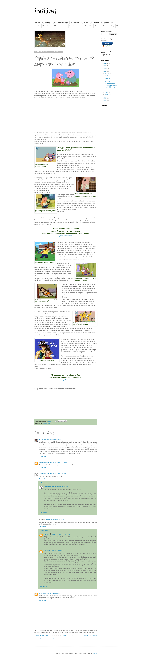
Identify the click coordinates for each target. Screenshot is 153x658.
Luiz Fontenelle (44, 462)
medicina (96, 22)
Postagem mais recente (42, 635)
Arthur (41, 439)
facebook (76, 22)
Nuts (106, 75)
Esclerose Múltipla (62, 22)
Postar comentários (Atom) (48, 639)
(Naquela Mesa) (65, 380)
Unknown (47, 550)
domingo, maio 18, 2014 (58, 550)
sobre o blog (110, 26)
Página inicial (66, 635)
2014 (105, 71)
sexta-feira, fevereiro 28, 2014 (55, 519)
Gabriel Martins (44, 473)
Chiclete (107, 81)
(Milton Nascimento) (65, 236)
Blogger (94, 653)
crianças (37, 22)
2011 (105, 63)
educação (48, 22)
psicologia (49, 26)
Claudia (46, 534)
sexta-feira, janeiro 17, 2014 (58, 462)
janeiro (107, 73)
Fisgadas (107, 78)
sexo (99, 26)
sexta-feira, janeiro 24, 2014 (58, 473)
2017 (105, 101)
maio (106, 92)
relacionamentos (77, 26)
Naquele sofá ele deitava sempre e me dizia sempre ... (111, 86)
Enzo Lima (42, 593)
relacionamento (62, 26)
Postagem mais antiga (90, 635)
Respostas (44, 483)
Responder (42, 456)
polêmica (37, 26)
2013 (105, 68)
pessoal (106, 22)
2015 (105, 98)
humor (86, 22)
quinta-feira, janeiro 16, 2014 (52, 439)
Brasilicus (44, 11)
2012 (105, 66)
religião (90, 26)
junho (107, 94)
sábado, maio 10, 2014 (53, 593)
